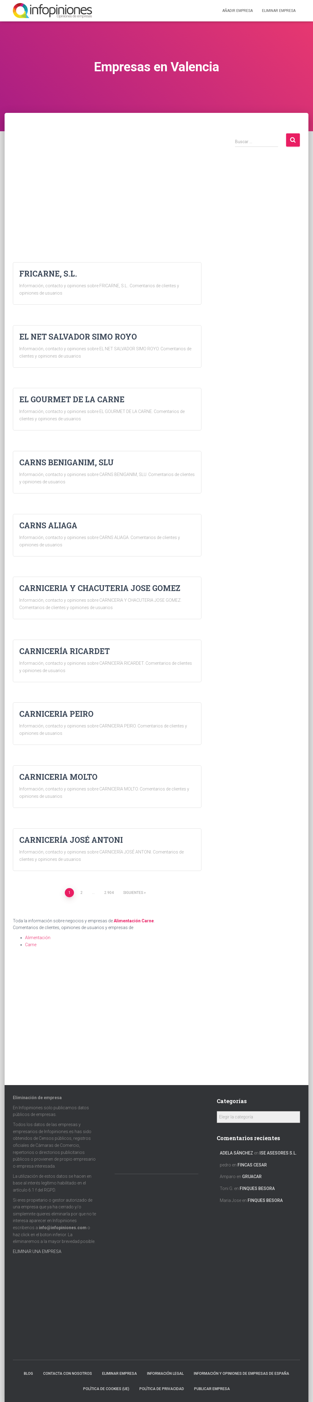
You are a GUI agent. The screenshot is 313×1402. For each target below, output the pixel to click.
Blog (28, 1373)
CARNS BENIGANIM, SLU (66, 462)
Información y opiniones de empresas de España (241, 1373)
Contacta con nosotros (67, 1373)
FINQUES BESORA (257, 1188)
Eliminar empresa (119, 1373)
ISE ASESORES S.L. (278, 1153)
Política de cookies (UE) (106, 1389)
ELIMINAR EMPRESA (279, 11)
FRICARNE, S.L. (48, 274)
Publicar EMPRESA (212, 1389)
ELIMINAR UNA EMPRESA (37, 1251)
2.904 (109, 893)
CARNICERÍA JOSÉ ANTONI (71, 840)
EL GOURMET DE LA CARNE (71, 399)
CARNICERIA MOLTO (58, 777)
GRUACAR (252, 1176)
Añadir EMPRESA (237, 11)
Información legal (165, 1373)
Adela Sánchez (236, 1153)
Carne (148, 920)
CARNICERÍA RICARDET (64, 651)
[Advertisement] (107, 175)
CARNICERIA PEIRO (56, 714)
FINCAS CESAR (252, 1164)
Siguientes (133, 893)
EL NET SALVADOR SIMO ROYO (78, 337)
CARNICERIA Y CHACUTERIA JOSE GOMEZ (99, 588)
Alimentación (127, 920)
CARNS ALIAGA (48, 525)
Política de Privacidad (161, 1389)
